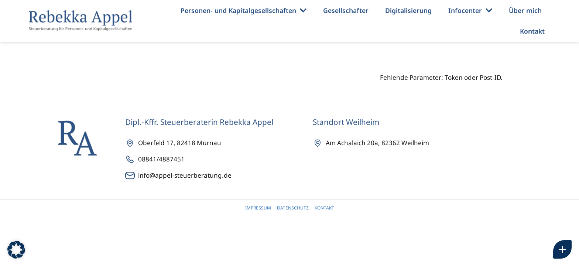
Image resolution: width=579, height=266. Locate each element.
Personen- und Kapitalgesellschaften (243, 10)
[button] (16, 249)
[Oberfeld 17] (219, 143)
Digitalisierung (408, 10)
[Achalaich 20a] (417, 143)
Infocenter (470, 10)
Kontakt (532, 31)
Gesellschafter (346, 10)
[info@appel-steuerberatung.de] (219, 175)
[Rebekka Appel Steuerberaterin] (80, 21)
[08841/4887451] (219, 159)
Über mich (525, 10)
